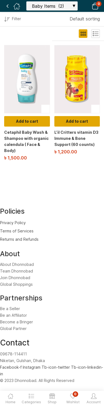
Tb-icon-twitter (56, 367)
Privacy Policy (13, 222)
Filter (12, 19)
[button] (88, 5)
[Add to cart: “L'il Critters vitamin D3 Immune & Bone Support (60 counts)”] (77, 121)
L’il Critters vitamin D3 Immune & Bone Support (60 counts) (76, 138)
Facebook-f (11, 367)
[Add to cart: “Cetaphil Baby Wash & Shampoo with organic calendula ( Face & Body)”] (27, 121)
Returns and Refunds (19, 239)
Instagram (32, 367)
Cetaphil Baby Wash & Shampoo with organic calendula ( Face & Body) (26, 141)
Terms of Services (17, 231)
